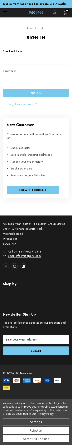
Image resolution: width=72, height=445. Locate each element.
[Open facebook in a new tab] (6, 266)
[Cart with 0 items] (66, 12)
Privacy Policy (45, 413)
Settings (36, 422)
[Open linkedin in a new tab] (23, 266)
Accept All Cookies (36, 439)
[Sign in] (55, 13)
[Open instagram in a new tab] (15, 266)
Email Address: (13, 51)
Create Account (32, 190)
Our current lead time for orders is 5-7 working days (36, 4)
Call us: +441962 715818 (24, 251)
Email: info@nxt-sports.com (24, 256)
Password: (9, 71)
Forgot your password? (22, 104)
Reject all (36, 430)
